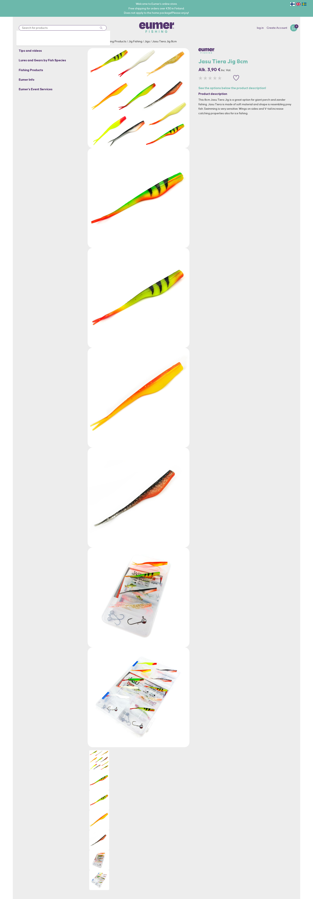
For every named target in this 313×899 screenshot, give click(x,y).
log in (260, 27)
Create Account (277, 27)
